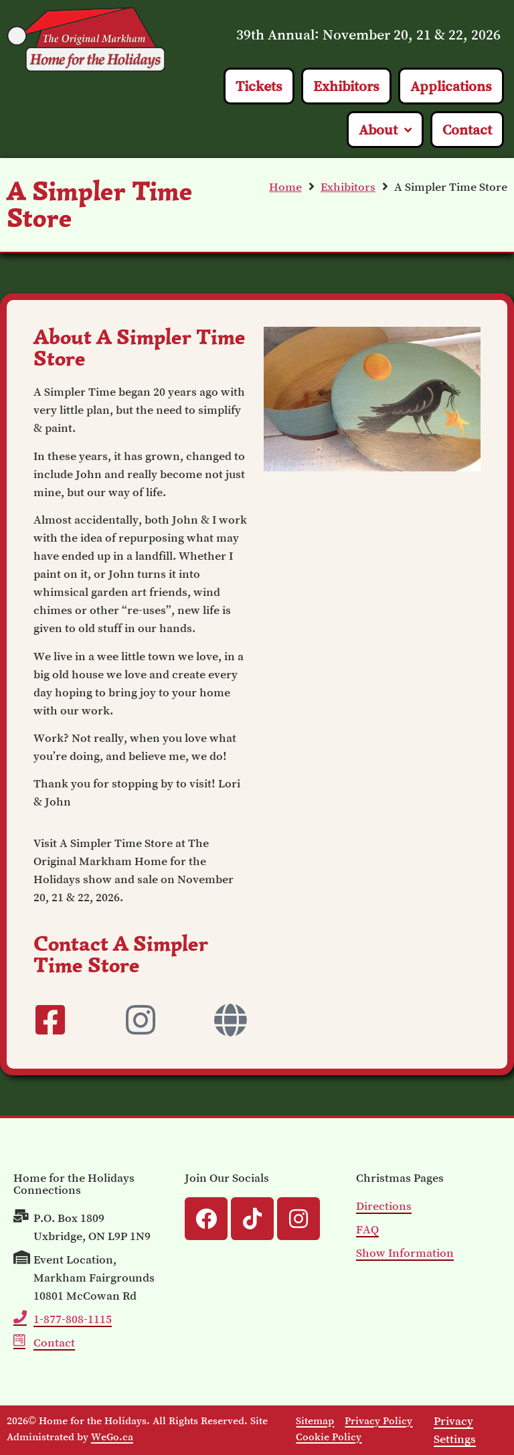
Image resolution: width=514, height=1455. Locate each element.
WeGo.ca (112, 1436)
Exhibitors (348, 187)
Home (285, 187)
